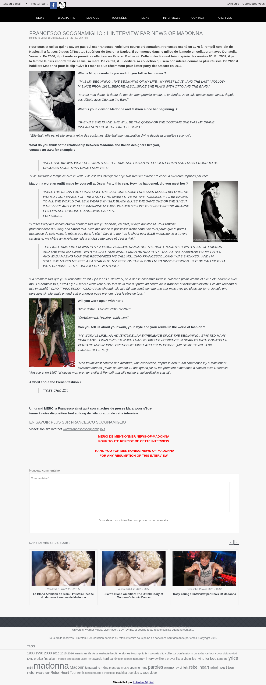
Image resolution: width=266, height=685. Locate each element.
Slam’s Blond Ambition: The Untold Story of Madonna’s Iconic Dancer (134, 595)
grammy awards (83, 658)
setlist (78, 672)
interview (142, 658)
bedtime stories (118, 653)
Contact (198, 17)
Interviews (171, 17)
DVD (236, 653)
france (54, 658)
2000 (47, 653)
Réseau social (11, 4)
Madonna (70, 666)
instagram (129, 658)
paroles (146, 666)
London (210, 658)
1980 (30, 653)
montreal (106, 667)
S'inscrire (233, 4)
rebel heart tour (211, 667)
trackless (98, 672)
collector (167, 653)
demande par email (185, 638)
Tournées (119, 17)
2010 (55, 653)
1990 (39, 653)
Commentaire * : (41, 478)
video (141, 672)
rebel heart (188, 666)
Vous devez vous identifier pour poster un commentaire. (134, 520)
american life (82, 653)
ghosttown (65, 658)
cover (214, 653)
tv (129, 672)
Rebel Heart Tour (54, 672)
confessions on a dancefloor (191, 653)
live (183, 658)
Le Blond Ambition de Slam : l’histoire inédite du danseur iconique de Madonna (63, 595)
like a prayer (157, 658)
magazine (86, 667)
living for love (195, 658)
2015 (62, 653)
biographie (135, 653)
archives (225, 17)
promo (159, 667)
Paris (135, 667)
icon (111, 658)
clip (159, 653)
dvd (229, 653)
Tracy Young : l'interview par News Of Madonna (204, 594)
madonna (44, 665)
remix (70, 672)
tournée (88, 672)
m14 (230, 658)
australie (102, 653)
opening (126, 667)
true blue (122, 672)
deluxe (223, 653)
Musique (92, 17)
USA (134, 672)
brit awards (149, 653)
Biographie (66, 17)
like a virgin (173, 658)
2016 (70, 653)
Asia (93, 653)
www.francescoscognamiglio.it (84, 429)
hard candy (101, 658)
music (116, 667)
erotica (31, 658)
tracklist (110, 672)
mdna (96, 667)
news (40, 17)
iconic (119, 658)
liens (145, 17)
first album (43, 658)
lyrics (221, 657)
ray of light (171, 667)
